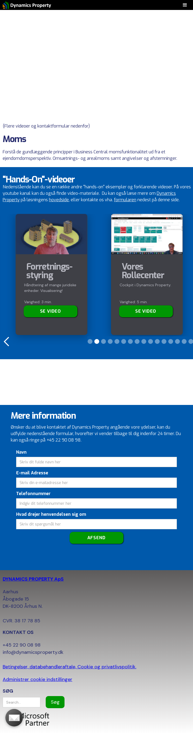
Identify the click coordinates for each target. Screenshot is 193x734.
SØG (8, 691)
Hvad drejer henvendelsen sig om (51, 514)
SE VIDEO (145, 311)
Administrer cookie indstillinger (37, 679)
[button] (6, 341)
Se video (50, 311)
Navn (21, 452)
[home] (25, 5)
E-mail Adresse (32, 473)
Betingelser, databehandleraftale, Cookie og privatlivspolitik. (69, 667)
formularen (125, 200)
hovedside (59, 200)
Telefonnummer (33, 493)
